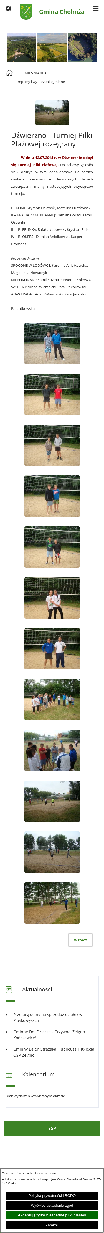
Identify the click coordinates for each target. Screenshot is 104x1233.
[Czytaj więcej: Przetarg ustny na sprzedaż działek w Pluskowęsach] (52, 1017)
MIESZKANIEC (36, 72)
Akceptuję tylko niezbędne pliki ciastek (52, 1215)
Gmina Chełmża (62, 12)
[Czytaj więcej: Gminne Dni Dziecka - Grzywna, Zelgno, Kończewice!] (52, 1034)
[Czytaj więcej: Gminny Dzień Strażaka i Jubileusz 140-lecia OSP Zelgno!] (52, 1052)
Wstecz (80, 940)
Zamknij (52, 1225)
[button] (8, 8)
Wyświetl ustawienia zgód (52, 1205)
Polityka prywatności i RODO (52, 1195)
